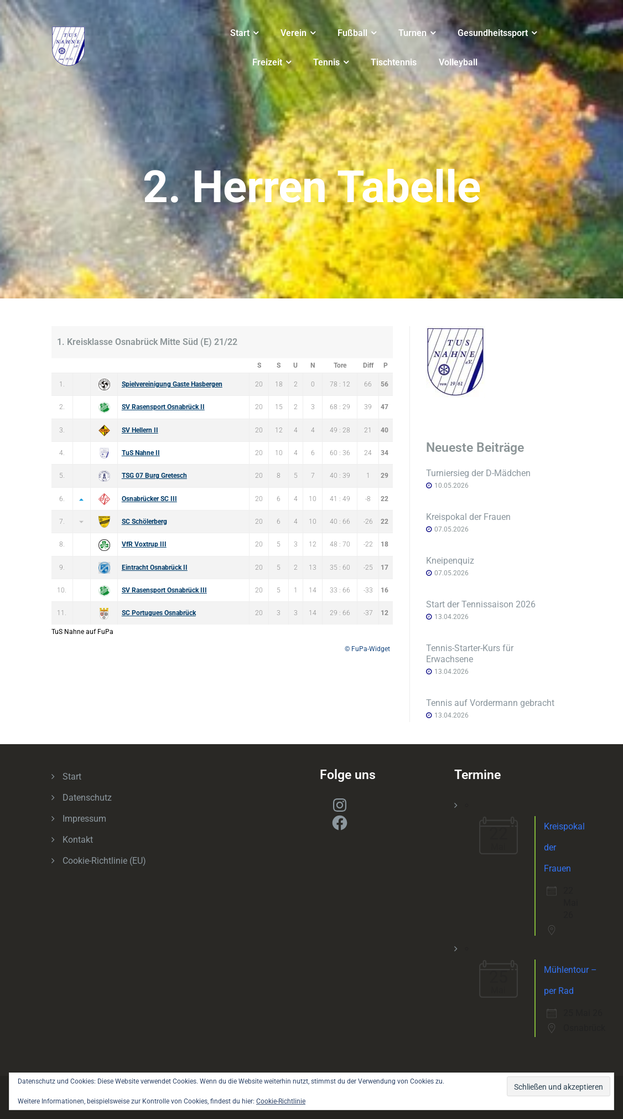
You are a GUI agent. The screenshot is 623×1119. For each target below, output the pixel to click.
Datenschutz (87, 797)
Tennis (326, 62)
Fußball (352, 33)
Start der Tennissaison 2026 (481, 604)
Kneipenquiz (450, 560)
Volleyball (458, 62)
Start (240, 33)
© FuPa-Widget (367, 649)
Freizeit (267, 62)
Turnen (412, 33)
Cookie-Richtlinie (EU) (104, 860)
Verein (294, 33)
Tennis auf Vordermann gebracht (490, 703)
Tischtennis (394, 62)
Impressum (84, 818)
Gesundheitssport (493, 33)
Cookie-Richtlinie (280, 1101)
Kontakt (78, 839)
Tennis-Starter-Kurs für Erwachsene (469, 653)
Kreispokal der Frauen (468, 517)
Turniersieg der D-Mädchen (478, 473)
